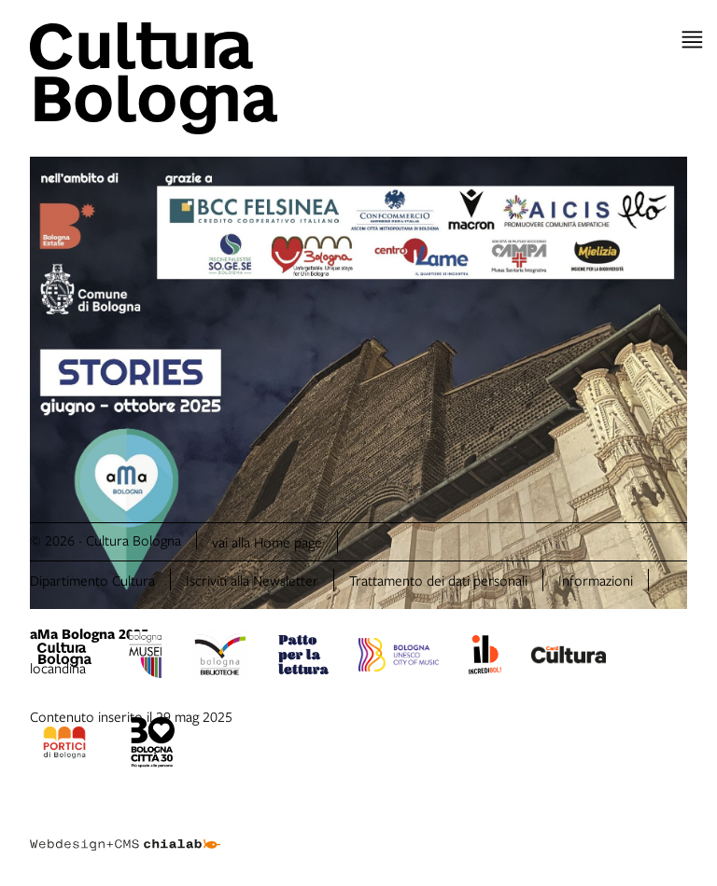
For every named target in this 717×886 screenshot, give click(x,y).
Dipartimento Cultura (92, 580)
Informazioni (595, 580)
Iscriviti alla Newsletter (252, 580)
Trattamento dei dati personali (438, 580)
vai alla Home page (267, 542)
